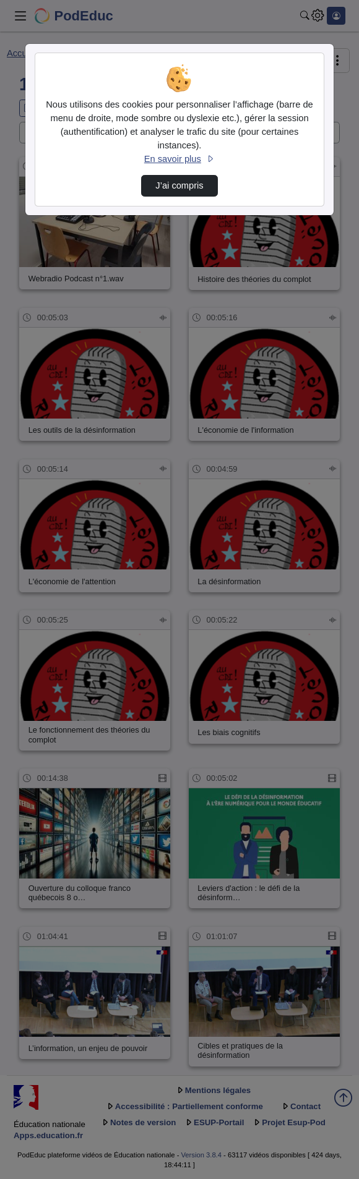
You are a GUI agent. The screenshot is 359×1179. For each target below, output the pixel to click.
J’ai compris (179, 185)
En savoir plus (179, 159)
